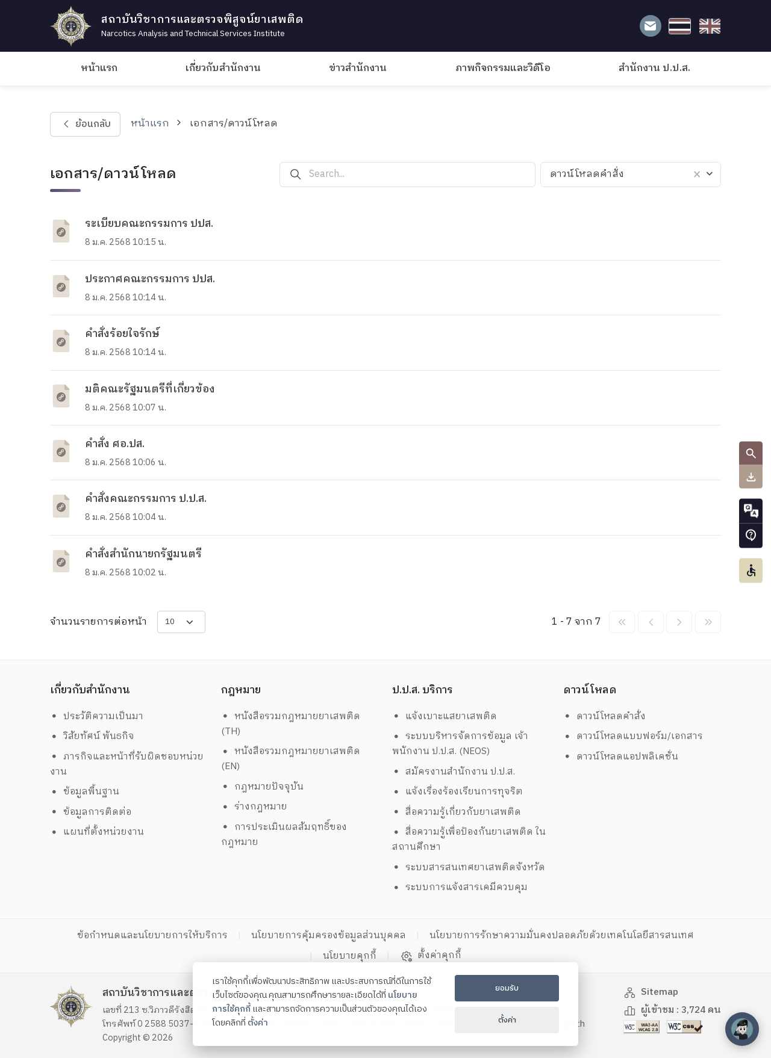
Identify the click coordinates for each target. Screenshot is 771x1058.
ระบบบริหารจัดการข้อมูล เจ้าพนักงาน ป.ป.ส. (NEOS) (460, 744)
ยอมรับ (507, 988)
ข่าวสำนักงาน (358, 68)
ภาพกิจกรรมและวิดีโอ (503, 68)
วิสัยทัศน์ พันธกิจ (92, 736)
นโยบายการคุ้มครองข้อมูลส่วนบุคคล (328, 935)
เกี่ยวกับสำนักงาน (223, 68)
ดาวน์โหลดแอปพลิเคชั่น (621, 756)
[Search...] (422, 174)
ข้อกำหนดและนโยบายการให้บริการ (152, 935)
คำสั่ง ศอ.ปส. (115, 444)
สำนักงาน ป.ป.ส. (654, 68)
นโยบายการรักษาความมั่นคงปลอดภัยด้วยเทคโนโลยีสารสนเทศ (561, 935)
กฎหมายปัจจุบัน (262, 786)
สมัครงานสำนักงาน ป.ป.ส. (454, 771)
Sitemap (651, 992)
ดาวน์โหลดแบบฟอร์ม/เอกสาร (633, 736)
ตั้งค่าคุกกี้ (431, 955)
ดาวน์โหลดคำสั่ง (604, 716)
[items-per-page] (181, 622)
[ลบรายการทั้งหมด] (695, 174)
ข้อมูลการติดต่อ (91, 812)
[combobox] (630, 174)
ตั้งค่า (258, 1023)
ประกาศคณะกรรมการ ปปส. (150, 279)
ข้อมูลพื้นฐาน (85, 791)
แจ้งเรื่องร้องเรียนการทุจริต (457, 791)
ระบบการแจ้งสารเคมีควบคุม (460, 887)
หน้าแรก (99, 68)
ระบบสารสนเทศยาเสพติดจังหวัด (469, 867)
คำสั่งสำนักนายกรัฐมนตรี (143, 554)
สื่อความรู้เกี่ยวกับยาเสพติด (457, 812)
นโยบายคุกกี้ (349, 956)
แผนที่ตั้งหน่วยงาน (97, 832)
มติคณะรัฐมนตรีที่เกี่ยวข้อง (150, 389)
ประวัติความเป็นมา (97, 716)
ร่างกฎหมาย (254, 806)
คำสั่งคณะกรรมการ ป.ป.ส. (146, 498)
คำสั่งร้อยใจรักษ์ (122, 334)
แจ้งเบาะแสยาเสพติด (445, 716)
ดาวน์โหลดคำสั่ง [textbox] (587, 174)
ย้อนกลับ (85, 124)
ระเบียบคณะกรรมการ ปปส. (149, 223)
